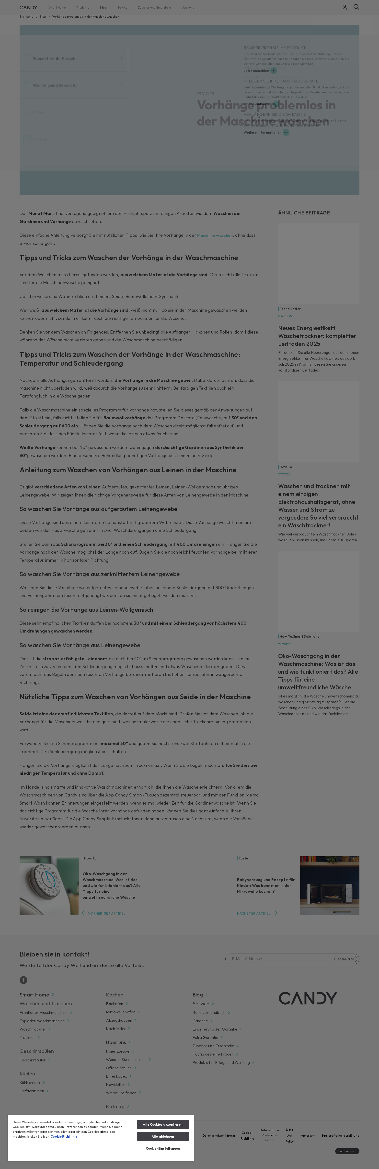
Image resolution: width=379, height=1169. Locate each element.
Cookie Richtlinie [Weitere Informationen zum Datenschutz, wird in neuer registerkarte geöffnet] (63, 1136)
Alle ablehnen (163, 1136)
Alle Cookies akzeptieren (163, 1124)
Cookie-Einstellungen (163, 1148)
